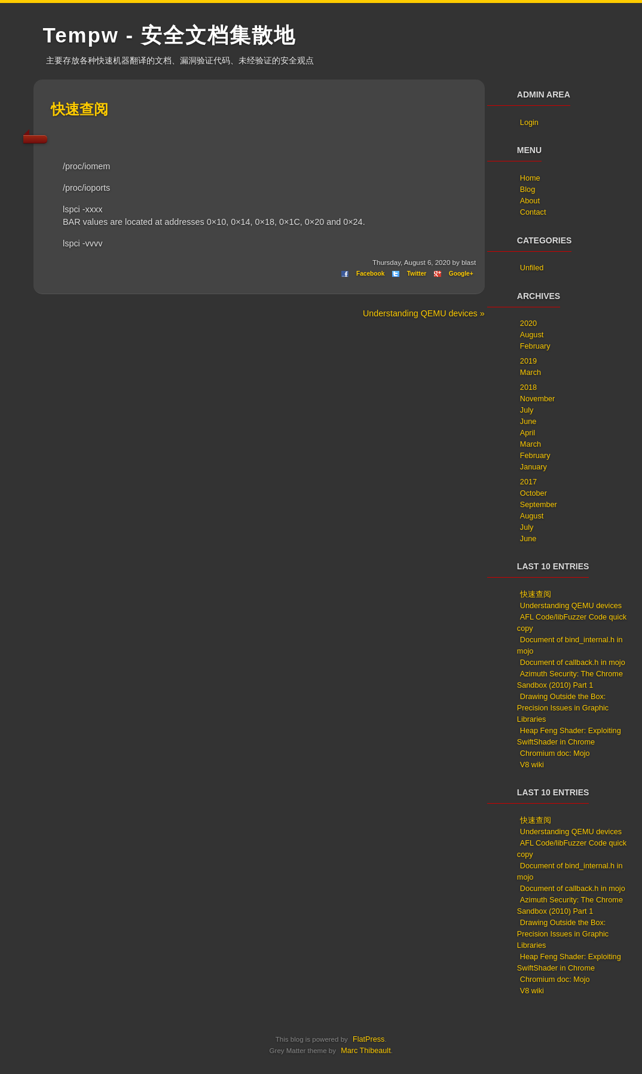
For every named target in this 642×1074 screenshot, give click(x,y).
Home (530, 178)
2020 (528, 323)
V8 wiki (532, 765)
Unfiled (531, 268)
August (531, 335)
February (535, 346)
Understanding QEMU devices (571, 606)
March (530, 372)
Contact (533, 212)
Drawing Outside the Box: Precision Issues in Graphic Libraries (563, 708)
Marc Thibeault (365, 1050)
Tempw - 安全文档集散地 (169, 35)
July (527, 410)
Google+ (461, 273)
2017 (528, 482)
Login (529, 122)
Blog (527, 189)
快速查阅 (79, 109)
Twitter (416, 273)
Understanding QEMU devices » (424, 313)
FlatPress (368, 1039)
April (527, 433)
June (528, 421)
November (537, 399)
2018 (528, 387)
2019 (528, 361)
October (533, 493)
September (538, 505)
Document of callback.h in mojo (572, 662)
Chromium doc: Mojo (555, 753)
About (530, 201)
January (533, 467)
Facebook (370, 273)
